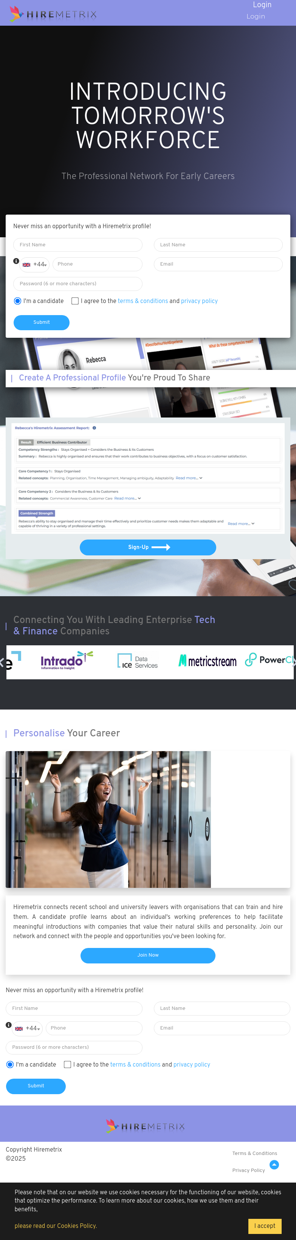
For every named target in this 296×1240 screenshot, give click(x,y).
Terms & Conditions (254, 1153)
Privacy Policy (248, 1170)
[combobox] (34, 264)
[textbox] (34, 265)
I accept (265, 1226)
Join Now (148, 955)
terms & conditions (143, 301)
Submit (41, 322)
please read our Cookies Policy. (55, 1226)
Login (252, 16)
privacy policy (199, 301)
